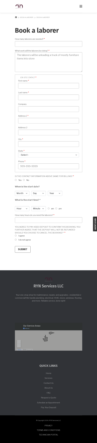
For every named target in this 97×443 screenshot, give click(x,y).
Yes (20, 180)
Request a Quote (48, 398)
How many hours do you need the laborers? (34, 215)
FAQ (48, 393)
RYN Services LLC (48, 286)
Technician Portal (48, 435)
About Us (48, 388)
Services (48, 378)
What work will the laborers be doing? (31, 51)
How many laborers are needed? (29, 39)
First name (23, 81)
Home (48, 373)
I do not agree (24, 240)
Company (22, 104)
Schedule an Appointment (48, 402)
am (52, 208)
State (20, 151)
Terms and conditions (48, 430)
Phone (21, 161)
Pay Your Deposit (48, 407)
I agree (21, 236)
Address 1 (22, 116)
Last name (23, 92)
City (20, 139)
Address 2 (22, 127)
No (27, 180)
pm (60, 208)
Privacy (48, 425)
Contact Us (49, 383)
